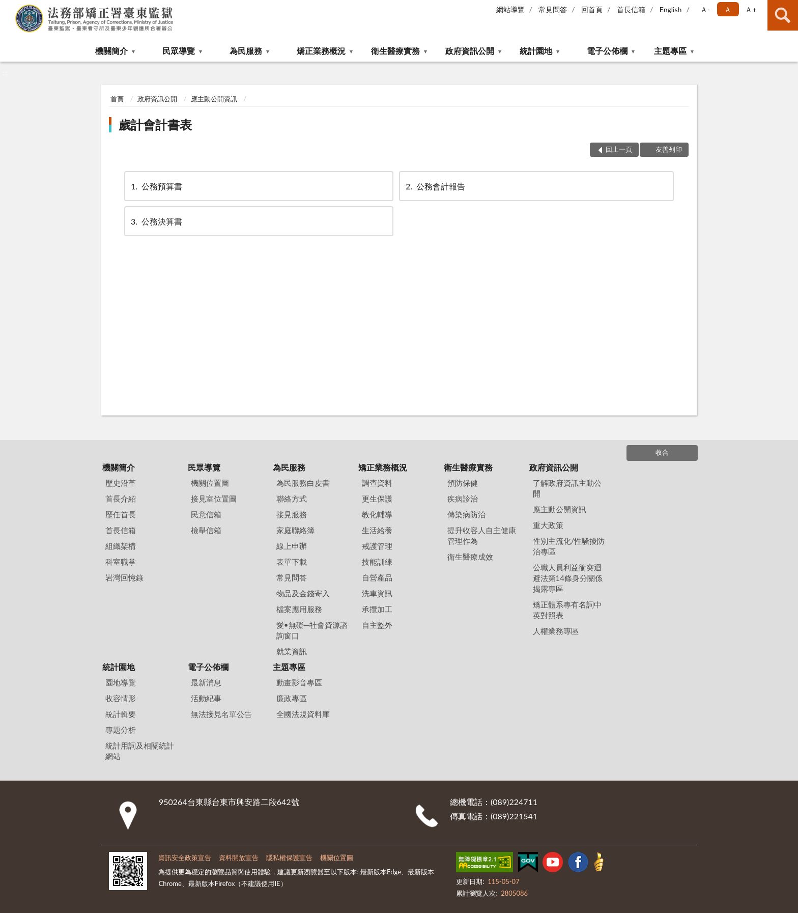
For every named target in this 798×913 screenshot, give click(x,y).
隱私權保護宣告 (289, 857)
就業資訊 (291, 651)
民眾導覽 (178, 51)
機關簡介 (111, 51)
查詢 (782, 15)
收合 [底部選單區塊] (662, 452)
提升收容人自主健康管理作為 (481, 535)
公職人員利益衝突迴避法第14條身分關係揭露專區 (568, 578)
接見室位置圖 (214, 498)
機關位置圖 (210, 482)
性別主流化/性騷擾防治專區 (569, 546)
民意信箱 (206, 514)
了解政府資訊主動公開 (567, 488)
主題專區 (670, 51)
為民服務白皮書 (303, 482)
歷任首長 (120, 514)
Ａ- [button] (705, 9)
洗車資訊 (377, 593)
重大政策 (548, 525)
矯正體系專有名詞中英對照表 (567, 610)
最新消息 (206, 682)
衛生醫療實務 (395, 51)
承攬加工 (377, 609)
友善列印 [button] (669, 149)
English (671, 9)
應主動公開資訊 (214, 99)
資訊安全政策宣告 (184, 857)
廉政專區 (291, 698)
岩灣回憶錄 (124, 577)
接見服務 (291, 514)
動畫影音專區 (299, 682)
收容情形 (120, 698)
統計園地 (536, 51)
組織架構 (120, 545)
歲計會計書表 (155, 124)
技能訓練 (377, 561)
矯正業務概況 (321, 51)
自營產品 (377, 577)
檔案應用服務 (299, 609)
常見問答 (552, 9)
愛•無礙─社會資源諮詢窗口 (312, 630)
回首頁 (592, 9)
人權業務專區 (556, 630)
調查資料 (377, 482)
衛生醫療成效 (470, 556)
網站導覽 (510, 9)
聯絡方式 (291, 498)
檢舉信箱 (206, 530)
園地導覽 (120, 682)
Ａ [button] (727, 9)
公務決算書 (155, 221)
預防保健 (462, 482)
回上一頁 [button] (619, 149)
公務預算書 (155, 186)
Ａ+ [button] (750, 9)
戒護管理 (377, 545)
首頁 (117, 99)
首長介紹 (120, 498)
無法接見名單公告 (221, 713)
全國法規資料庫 (303, 713)
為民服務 (246, 51)
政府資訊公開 (469, 51)
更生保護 (377, 498)
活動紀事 (206, 698)
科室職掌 (120, 561)
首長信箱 (631, 9)
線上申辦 (291, 545)
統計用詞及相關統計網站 (139, 751)
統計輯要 (120, 713)
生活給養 (377, 530)
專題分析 (120, 729)
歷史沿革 (120, 482)
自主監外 (377, 624)
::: (8, 8)
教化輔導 (377, 514)
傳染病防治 (466, 514)
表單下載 (291, 561)
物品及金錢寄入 (303, 593)
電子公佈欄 (607, 51)
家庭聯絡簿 (295, 530)
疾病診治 (462, 498)
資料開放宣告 (239, 857)
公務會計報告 (434, 186)
